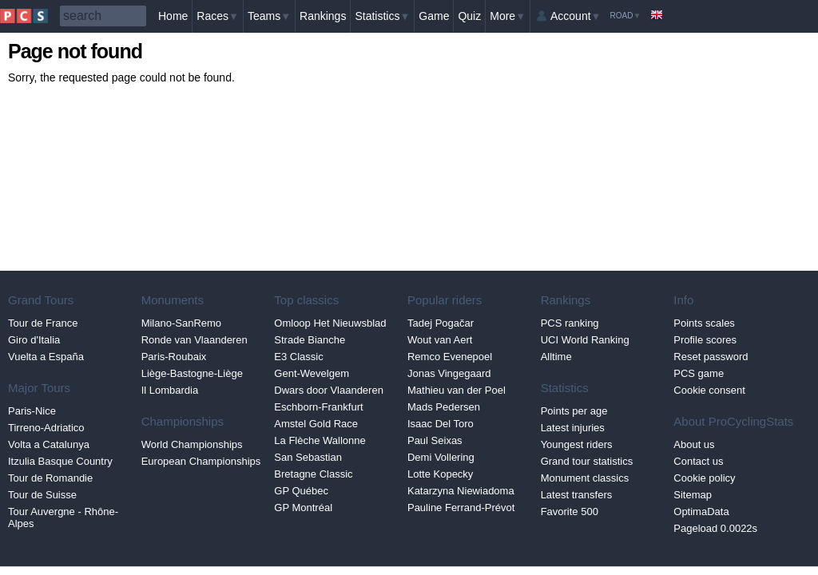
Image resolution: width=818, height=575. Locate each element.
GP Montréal (303, 508)
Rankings (323, 16)
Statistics (382, 16)
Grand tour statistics (587, 461)
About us (693, 444)
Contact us (698, 461)
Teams (269, 16)
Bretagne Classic (313, 474)
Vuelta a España (46, 357)
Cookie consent (709, 390)
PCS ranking (570, 323)
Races (218, 16)
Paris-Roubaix (174, 357)
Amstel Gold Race (316, 424)
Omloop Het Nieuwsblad (330, 323)
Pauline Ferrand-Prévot (460, 508)
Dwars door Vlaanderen (328, 390)
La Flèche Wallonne (319, 440)
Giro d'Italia (34, 340)
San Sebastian (308, 457)
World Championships (192, 444)
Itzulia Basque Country (60, 461)
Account (575, 16)
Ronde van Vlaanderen (194, 340)
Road (625, 15)
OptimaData (701, 512)
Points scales (704, 323)
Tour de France (42, 323)
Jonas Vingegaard (449, 373)
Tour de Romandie (50, 478)
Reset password (710, 357)
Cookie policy (704, 478)
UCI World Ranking (585, 340)
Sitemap (692, 495)
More (508, 16)
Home (173, 16)
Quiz (469, 16)
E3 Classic (298, 357)
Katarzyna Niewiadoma (460, 491)
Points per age (574, 411)
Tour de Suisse (42, 495)
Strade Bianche (309, 340)
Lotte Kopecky (440, 474)
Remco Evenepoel (449, 357)
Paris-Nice (32, 411)
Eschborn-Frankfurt (318, 407)
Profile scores (705, 340)
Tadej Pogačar (440, 323)
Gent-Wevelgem (311, 373)
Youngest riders (577, 444)
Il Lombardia (170, 390)
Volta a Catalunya (48, 444)
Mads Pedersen (443, 407)
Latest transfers (577, 495)
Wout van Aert (439, 340)
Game (434, 16)
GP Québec (301, 491)
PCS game (698, 373)
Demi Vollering (441, 457)
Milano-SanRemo (181, 323)
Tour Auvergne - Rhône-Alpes (63, 517)
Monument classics (585, 478)
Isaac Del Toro (440, 424)
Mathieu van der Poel (456, 390)
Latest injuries (573, 428)
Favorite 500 (569, 512)
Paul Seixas (435, 440)
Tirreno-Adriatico (46, 428)
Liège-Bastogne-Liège (192, 373)
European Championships (201, 461)
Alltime (556, 357)
